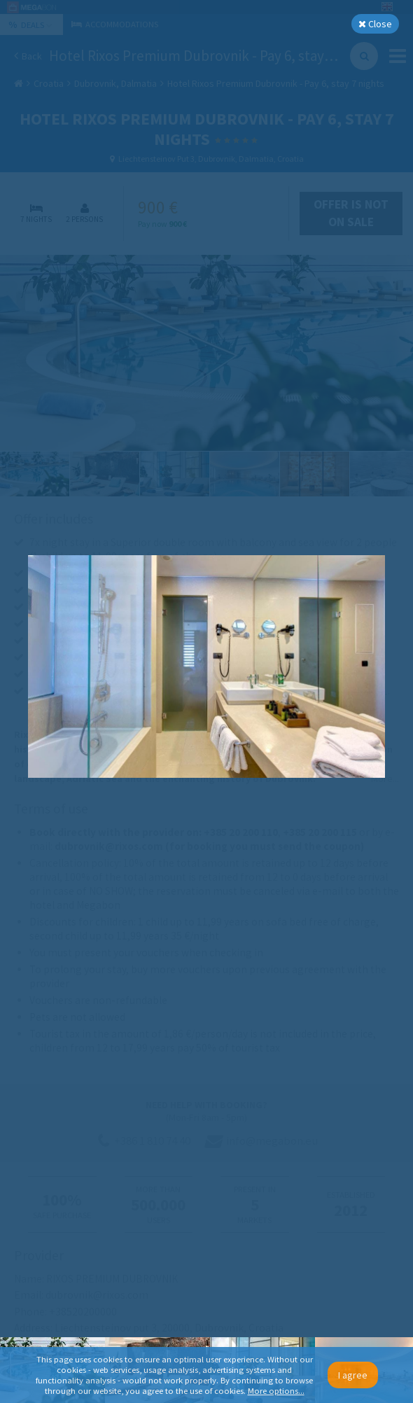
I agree (353, 1375)
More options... (276, 1390)
